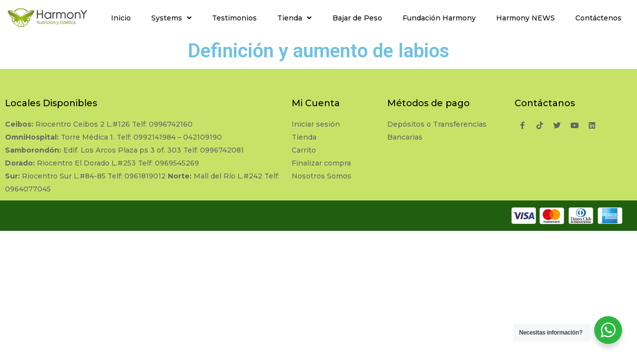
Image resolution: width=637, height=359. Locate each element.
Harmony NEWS (525, 17)
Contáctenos (598, 17)
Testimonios (234, 17)
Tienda (294, 17)
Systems (171, 17)
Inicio (121, 17)
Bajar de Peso (357, 17)
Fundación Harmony (439, 17)
